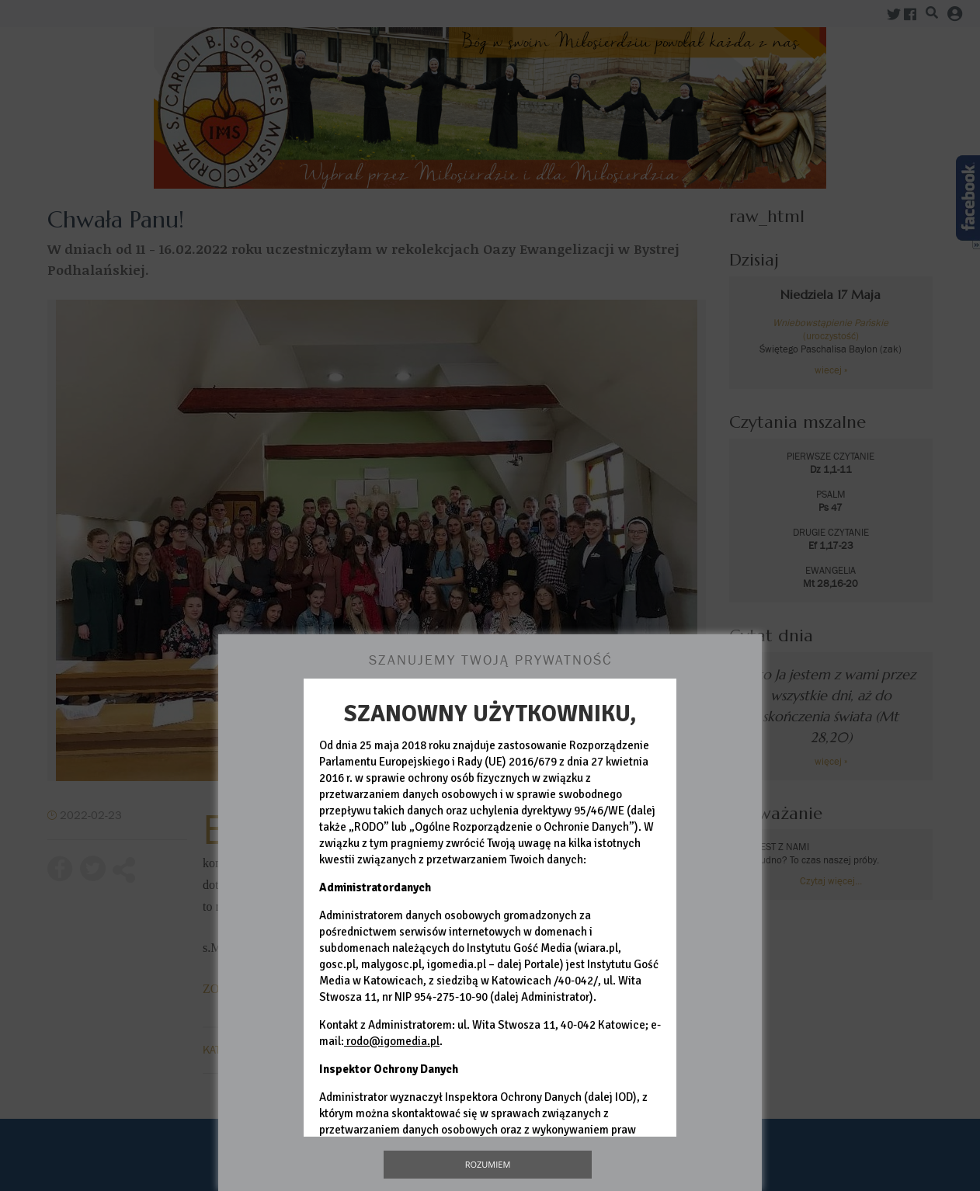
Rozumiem (488, 1164)
